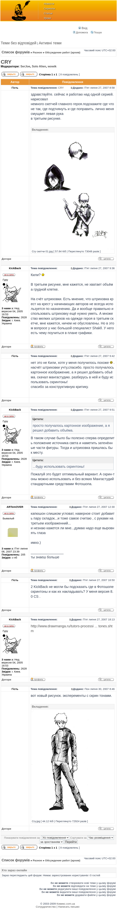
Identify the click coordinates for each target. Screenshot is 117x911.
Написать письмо (68, 906)
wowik (52, 66)
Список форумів (16, 52)
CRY (6, 62)
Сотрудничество (46, 906)
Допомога (80, 32)
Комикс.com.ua (66, 903)
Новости (49, 3)
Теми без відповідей (18, 43)
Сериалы (49, 8)
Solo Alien (39, 66)
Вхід (83, 28)
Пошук (96, 32)
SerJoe (25, 66)
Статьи (48, 13)
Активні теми (50, 43)
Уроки (47, 18)
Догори (6, 258)
